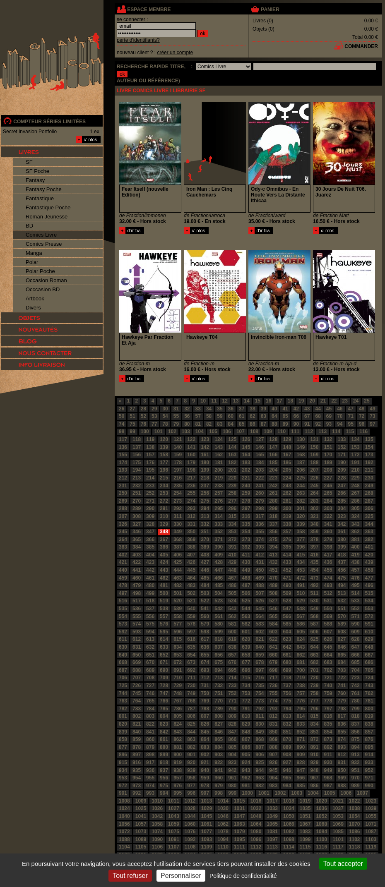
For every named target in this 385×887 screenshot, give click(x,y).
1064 (256, 824)
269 (123, 501)
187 (300, 462)
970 (355, 778)
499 (150, 593)
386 (164, 547)
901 (191, 755)
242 (273, 486)
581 (232, 624)
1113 (272, 847)
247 (342, 486)
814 (300, 716)
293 (191, 508)
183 (246, 462)
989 (355, 786)
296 (232, 508)
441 (136, 570)
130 (300, 439)
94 (339, 424)
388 (191, 547)
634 (177, 647)
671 (164, 662)
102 (172, 431)
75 (132, 424)
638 (232, 647)
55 (176, 416)
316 (246, 516)
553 (369, 608)
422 (136, 562)
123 (205, 439)
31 (176, 409)
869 (273, 739)
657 (232, 655)
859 (136, 739)
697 (259, 670)
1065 (272, 824)
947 (300, 770)
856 (355, 732)
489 (273, 585)
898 (150, 755)
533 (355, 601)
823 (164, 724)
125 (232, 439)
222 (259, 478)
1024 (124, 808)
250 (123, 493)
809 (232, 716)
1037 (338, 808)
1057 (141, 824)
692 (191, 670)
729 (177, 685)
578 (191, 624)
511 (314, 593)
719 (300, 678)
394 (273, 547)
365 (136, 539)
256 (205, 493)
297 (246, 508)
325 (369, 516)
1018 (288, 801)
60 (230, 416)
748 (177, 693)
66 (296, 416)
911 (328, 755)
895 (369, 747)
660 (273, 655)
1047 (239, 816)
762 (369, 693)
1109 (206, 847)
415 (300, 555)
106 (227, 431)
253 (164, 493)
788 (205, 709)
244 (300, 486)
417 (328, 555)
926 (273, 762)
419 (355, 555)
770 (218, 701)
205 (287, 470)
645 (328, 647)
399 (342, 547)
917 (150, 762)
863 (191, 739)
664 (328, 655)
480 (150, 585)
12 (225, 401)
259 (246, 493)
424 (164, 562)
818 (355, 716)
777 (314, 701)
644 (314, 647)
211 (369, 470)
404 (150, 555)
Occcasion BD (43, 289)
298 (259, 508)
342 (342, 524)
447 (218, 570)
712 (205, 678)
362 (355, 532)
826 (205, 724)
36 (230, 409)
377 (300, 539)
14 (246, 401)
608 (342, 632)
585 (287, 624)
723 (355, 678)
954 (136, 778)
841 (150, 732)
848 (246, 732)
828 (232, 724)
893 (342, 747)
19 (301, 401)
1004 (313, 793)
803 (150, 716)
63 (263, 416)
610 (369, 632)
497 (123, 593)
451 (273, 570)
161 (205, 455)
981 (246, 786)
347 (150, 532)
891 (314, 747)
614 (164, 639)
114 (336, 431)
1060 (190, 824)
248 (355, 486)
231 (123, 486)
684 (342, 662)
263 (300, 493)
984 (287, 786)
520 (177, 601)
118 (136, 439)
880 (164, 747)
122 (191, 439)
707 (136, 678)
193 (123, 470)
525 (246, 601)
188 (314, 462)
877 (123, 747)
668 (123, 662)
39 (263, 409)
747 (164, 693)
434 (300, 562)
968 (328, 778)
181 (218, 462)
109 (268, 431)
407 (191, 555)
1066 (288, 824)
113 (322, 431)
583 (259, 624)
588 (328, 624)
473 (314, 578)
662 (300, 655)
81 (198, 424)
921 (205, 762)
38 (252, 409)
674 (205, 662)
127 (259, 439)
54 (165, 416)
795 (300, 709)
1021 (338, 801)
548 (300, 608)
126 (246, 439)
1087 (371, 831)
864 (205, 739)
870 (287, 739)
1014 (223, 801)
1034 (288, 808)
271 (150, 501)
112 (309, 431)
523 (218, 601)
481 (164, 585)
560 (205, 616)
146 (259, 447)
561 (218, 616)
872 (314, 739)
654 (191, 655)
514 (355, 593)
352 (218, 532)
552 (355, 608)
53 (154, 416)
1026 (157, 808)
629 (369, 639)
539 (177, 608)
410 (232, 555)
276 (218, 501)
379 (328, 539)
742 (355, 685)
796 (314, 709)
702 (328, 670)
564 (259, 616)
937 (164, 770)
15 (257, 401)
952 (369, 770)
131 (314, 439)
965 (287, 778)
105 (213, 431)
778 (328, 701)
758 (314, 693)
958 (191, 778)
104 (199, 431)
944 (259, 770)
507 (259, 593)
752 (232, 693)
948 (314, 770)
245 (314, 486)
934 (123, 770)
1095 (239, 839)
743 (369, 685)
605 (300, 632)
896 (123, 755)
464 (191, 578)
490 (287, 585)
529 (300, 601)
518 (150, 601)
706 (123, 678)
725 (123, 685)
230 (369, 478)
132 (328, 439)
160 (191, 455)
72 (361, 416)
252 (150, 493)
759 (328, 693)
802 (136, 716)
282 (300, 501)
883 (205, 747)
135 (369, 439)
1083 (305, 831)
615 (177, 639)
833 (300, 724)
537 (150, 608)
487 (246, 585)
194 (136, 470)
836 (342, 724)
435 (314, 562)
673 (191, 662)
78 (165, 424)
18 (290, 401)
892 (328, 747)
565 (273, 616)
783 (136, 709)
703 (342, 670)
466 (218, 578)
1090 (157, 839)
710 (177, 678)
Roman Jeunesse (46, 216)
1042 (157, 816)
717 (273, 678)
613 (150, 639)
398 (328, 547)
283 (314, 501)
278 (246, 501)
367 (164, 539)
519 (164, 601)
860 (150, 739)
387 (177, 547)
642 (287, 647)
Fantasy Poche (44, 189)
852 (300, 732)
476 (355, 578)
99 (132, 431)
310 (164, 516)
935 (136, 770)
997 (205, 793)
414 (287, 555)
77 (154, 424)
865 (218, 739)
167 (287, 455)
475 (342, 578)
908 (287, 755)
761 (355, 693)
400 (355, 547)
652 (164, 655)
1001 (264, 793)
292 (177, 508)
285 (342, 501)
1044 (190, 816)
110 (281, 431)
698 (273, 670)
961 (232, 778)
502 (191, 593)
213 (136, 478)
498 (136, 593)
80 (187, 424)
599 (218, 632)
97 (372, 424)
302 (314, 508)
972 (123, 786)
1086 (354, 831)
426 (191, 562)
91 (307, 424)
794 (287, 709)
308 (136, 516)
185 (273, 462)
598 (205, 632)
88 (274, 424)
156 (136, 455)
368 (177, 539)
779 (342, 701)
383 (123, 547)
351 (205, 532)
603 (273, 632)
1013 (206, 801)
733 (232, 685)
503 (205, 593)
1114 (288, 847)
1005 (329, 793)
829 (246, 724)
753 (246, 693)
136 (123, 447)
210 (355, 470)
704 (355, 670)
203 (259, 470)
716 (259, 678)
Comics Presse (44, 244)
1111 (239, 847)
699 (287, 670)
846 (218, 732)
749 (191, 693)
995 (177, 793)
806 (191, 716)
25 (366, 401)
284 (328, 501)
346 (136, 532)
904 (232, 755)
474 (328, 578)
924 (246, 762)
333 (218, 524)
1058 (157, 824)
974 (150, 786)
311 (177, 516)
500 (164, 593)
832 (287, 724)
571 (355, 616)
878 (136, 747)
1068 (321, 824)
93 (329, 424)
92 (317, 424)
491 (300, 585)
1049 (272, 816)
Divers (33, 307)
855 (342, 732)
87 (263, 424)
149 (300, 447)
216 (177, 478)
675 (218, 662)
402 (123, 555)
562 (232, 616)
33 (198, 409)
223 (273, 478)
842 (164, 732)
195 (150, 470)
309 (150, 516)
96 (361, 424)
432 (273, 562)
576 (164, 624)
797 (328, 709)
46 (339, 409)
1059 (173, 824)
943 (246, 770)
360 (328, 532)
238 (218, 486)
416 (314, 555)
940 (205, 770)
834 (314, 724)
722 (342, 678)
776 (300, 701)
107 (240, 431)
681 (300, 662)
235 (177, 486)
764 (136, 701)
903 (218, 755)
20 (312, 401)
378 (314, 539)
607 (328, 632)
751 (218, 693)
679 (273, 662)
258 (232, 493)
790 (232, 709)
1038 (354, 808)
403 (136, 555)
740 (328, 685)
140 (177, 447)
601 (246, 632)
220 (232, 478)
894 (355, 747)
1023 (371, 801)
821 (136, 724)
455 (328, 570)
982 (259, 786)
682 (314, 662)
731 (205, 685)
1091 (173, 839)
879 (150, 747)
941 (218, 770)
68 (317, 416)
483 (191, 585)
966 (300, 778)
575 (150, 624)
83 (219, 424)
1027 (173, 808)
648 (369, 647)
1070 (354, 824)
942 (232, 770)
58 (209, 416)
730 (191, 685)
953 (123, 778)
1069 (338, 824)
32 (187, 409)
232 (136, 486)
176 (150, 462)
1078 (223, 831)
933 (369, 762)
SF (29, 162)
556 (150, 616)
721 (328, 678)
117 (123, 439)
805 (177, 716)
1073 (141, 831)
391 (232, 547)
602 (259, 632)
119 (150, 439)
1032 (256, 808)
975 (164, 786)
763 (123, 701)
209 (342, 470)
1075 (173, 831)
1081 (272, 831)
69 (329, 416)
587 (314, 624)
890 (300, 747)
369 (191, 539)
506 (246, 593)
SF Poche (37, 171)
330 (177, 524)
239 (232, 486)
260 (259, 493)
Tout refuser (130, 875)
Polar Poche (40, 271)
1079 (239, 831)
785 (164, 709)
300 (287, 508)
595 (164, 632)
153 (355, 447)
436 (328, 562)
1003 (296, 793)
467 (232, 578)
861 (164, 739)
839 (123, 732)
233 (150, 486)
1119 (371, 847)
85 (241, 424)
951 (355, 770)
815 (314, 716)
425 (177, 562)
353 (232, 532)
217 (191, 478)
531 (328, 601)
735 (259, 685)
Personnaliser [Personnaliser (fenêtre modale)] (181, 875)
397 (314, 547)
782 (123, 709)
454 (314, 570)
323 (342, 516)
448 (232, 570)
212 (123, 478)
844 (191, 732)
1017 (272, 801)
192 (369, 462)
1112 (256, 847)
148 (287, 447)
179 (191, 462)
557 (164, 616)
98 (121, 431)
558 (177, 616)
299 (273, 508)
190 (342, 462)
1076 (190, 831)
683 (328, 662)
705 (369, 670)
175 (136, 462)
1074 (157, 831)
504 (218, 593)
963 (259, 778)
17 (279, 401)
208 (328, 470)
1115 (305, 847)
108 (254, 431)
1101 (338, 839)
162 (218, 455)
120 (164, 439)
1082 (288, 831)
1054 (354, 816)
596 (177, 632)
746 (150, 693)
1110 (223, 847)
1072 (124, 831)
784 (150, 709)
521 (191, 601)
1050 (288, 816)
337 (273, 524)
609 (355, 632)
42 (296, 409)
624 (300, 639)
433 (287, 562)
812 (273, 716)
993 (150, 793)
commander (361, 46)
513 (342, 593)
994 (164, 793)
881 (177, 747)
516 (123, 601)
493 (328, 585)
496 (369, 585)
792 (259, 709)
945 (273, 770)
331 (191, 524)
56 (187, 416)
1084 (321, 831)
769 (205, 701)
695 (232, 670)
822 (150, 724)
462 (164, 578)
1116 (321, 847)
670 (150, 662)
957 (177, 778)
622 (273, 639)
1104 (124, 847)
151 (328, 447)
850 (273, 732)
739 (314, 685)
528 (287, 601)
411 (246, 555)
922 (218, 762)
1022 (354, 801)
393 (259, 547)
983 (273, 786)
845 (205, 732)
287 (369, 501)
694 (218, 670)
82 (209, 424)
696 (246, 670)
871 (300, 739)
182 (232, 462)
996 (191, 793)
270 (136, 501)
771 (232, 701)
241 (259, 486)
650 (136, 655)
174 (123, 462)
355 (259, 532)
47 (351, 409)
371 (218, 539)
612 (136, 639)
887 (259, 747)
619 (232, 639)
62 (252, 416)
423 (150, 562)
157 (150, 455)
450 (259, 570)
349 (177, 532)
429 (232, 562)
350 (191, 532)
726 (136, 685)
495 (355, 585)
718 (287, 678)
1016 (256, 801)
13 (235, 401)
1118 (354, 847)
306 (369, 508)
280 (273, 501)
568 (314, 616)
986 (314, 786)
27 (132, 409)
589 (342, 624)
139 (164, 447)
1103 (371, 839)
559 (191, 616)
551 (342, 608)
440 (123, 570)
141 (191, 447)
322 (328, 516)
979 (218, 786)
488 (259, 585)
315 (232, 516)
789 (218, 709)
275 (205, 501)
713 (218, 678)
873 (328, 739)
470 (273, 578)
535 (123, 608)
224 (287, 478)
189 (328, 462)
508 (273, 593)
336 (259, 524)
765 (150, 701)
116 (363, 431)
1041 (141, 816)
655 (205, 655)
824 (177, 724)
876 (369, 739)
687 (123, 670)
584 (273, 624)
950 (342, 770)
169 (314, 455)
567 (300, 616)
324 (355, 516)
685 (355, 662)
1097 (272, 839)
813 (287, 716)
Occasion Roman (46, 280)
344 (369, 524)
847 (232, 732)
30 (165, 409)
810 (246, 716)
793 (273, 709)
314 (218, 516)
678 (259, 662)
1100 (321, 839)
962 (246, 778)
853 (314, 732)
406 (177, 555)
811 (259, 716)
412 (259, 555)
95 (351, 424)
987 (328, 786)
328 (150, 524)
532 (342, 601)
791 (246, 709)
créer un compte (175, 52)
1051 (305, 816)
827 (218, 724)
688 (136, 670)
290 (150, 508)
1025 (141, 808)
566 (287, 616)
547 (287, 608)
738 (300, 685)
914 (369, 755)
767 (177, 701)
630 (123, 647)
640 (259, 647)
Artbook (35, 298)
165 (259, 455)
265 (328, 493)
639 (246, 647)
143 (218, 447)
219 (218, 478)
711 (191, 678)
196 (164, 470)
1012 (190, 801)
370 (205, 539)
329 (164, 524)
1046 (223, 816)
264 (314, 493)
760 (342, 693)
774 (273, 701)
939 (191, 770)
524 (232, 601)
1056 (124, 824)
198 (191, 470)
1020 (321, 801)
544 (246, 608)
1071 (371, 824)
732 (218, 685)
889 (287, 747)
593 (136, 632)
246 (328, 486)
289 (136, 508)
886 (246, 747)
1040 (124, 816)
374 (259, 539)
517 (136, 601)
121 (177, 439)
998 (218, 793)
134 (355, 439)
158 (164, 455)
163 (232, 455)
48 (361, 409)
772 (246, 701)
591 (369, 624)
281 (287, 501)
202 (246, 470)
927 (287, 762)
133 (342, 439)
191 (355, 462)
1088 (124, 839)
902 (205, 755)
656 (218, 655)
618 (218, 639)
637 (218, 647)
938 (177, 770)
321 (314, 516)
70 (339, 416)
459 (123, 578)
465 (205, 578)
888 (273, 747)
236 (191, 486)
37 (241, 409)
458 (369, 570)
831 (273, 724)
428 (218, 562)
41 (285, 409)
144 (232, 447)
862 (177, 739)
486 (232, 585)
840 (136, 732)
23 (345, 401)
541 (205, 608)
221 (246, 478)
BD (29, 226)
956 (164, 778)
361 (342, 532)
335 (246, 524)
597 (191, 632)
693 (205, 670)
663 (314, 655)
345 (123, 532)
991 (123, 793)
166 (273, 455)
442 (150, 570)
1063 (239, 824)
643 (300, 647)
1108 (190, 847)
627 (342, 639)
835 (328, 724)
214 (150, 478)
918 (164, 762)
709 (164, 678)
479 (136, 585)
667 (369, 655)
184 (259, 462)
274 (191, 501)
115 (350, 431)
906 (259, 755)
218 (205, 478)
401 (369, 547)
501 (177, 593)
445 (191, 570)
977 (191, 786)
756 (287, 693)
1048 (256, 816)
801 (123, 716)
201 (232, 470)
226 (314, 478)
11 (214, 401)
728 (164, 685)
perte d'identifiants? (138, 40)
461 (150, 578)
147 (273, 447)
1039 (371, 808)
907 (273, 755)
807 (205, 716)
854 (328, 732)
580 (218, 624)
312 (191, 516)
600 (232, 632)
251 (136, 493)
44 (317, 409)
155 (123, 455)
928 (300, 762)
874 (342, 739)
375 (273, 539)
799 (355, 709)
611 (123, 639)
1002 (280, 793)
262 (287, 493)
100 (145, 431)
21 (323, 401)
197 (177, 470)
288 (123, 508)
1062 (223, 824)
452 (287, 570)
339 (300, 524)
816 (328, 716)
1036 (321, 808)
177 (164, 462)
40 (274, 409)
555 (136, 616)
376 (287, 539)
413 (273, 555)
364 (123, 539)
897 (136, 755)
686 (369, 662)
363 (369, 532)
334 (232, 524)
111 (295, 431)
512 (328, 593)
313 (205, 516)
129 (287, 439)
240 (246, 486)
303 (328, 508)
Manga (34, 253)
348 (164, 532)
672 (177, 662)
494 (342, 585)
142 (205, 447)
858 (123, 739)
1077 (206, 831)
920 (191, 762)
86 (252, 424)
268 (369, 493)
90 (296, 424)
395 (287, 547)
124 (218, 439)
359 (314, 532)
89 (285, 424)
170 (328, 455)
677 (246, 662)
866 (232, 739)
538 (164, 608)
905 (246, 755)
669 (136, 662)
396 (300, 547)
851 (287, 732)
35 (219, 409)
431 (259, 562)
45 (329, 409)
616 (191, 639)
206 (300, 470)
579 (205, 624)
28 (143, 409)
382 (369, 539)
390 (218, 547)
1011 (173, 801)
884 (218, 747)
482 (177, 585)
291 (164, 508)
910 (314, 755)
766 (164, 701)
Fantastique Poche (48, 207)
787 (191, 709)
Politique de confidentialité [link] (243, 876)
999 (232, 793)
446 (205, 570)
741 (342, 685)
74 (121, 424)
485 (218, 585)
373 (246, 539)
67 (307, 416)
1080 (256, 831)
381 (355, 539)
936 (150, 770)
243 (287, 486)
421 (123, 562)
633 (164, 647)
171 (342, 455)
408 (205, 555)
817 (342, 716)
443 (164, 570)
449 (246, 570)
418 (342, 555)
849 (259, 732)
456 (342, 570)
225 (300, 478)
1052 (321, 816)
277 (232, 501)
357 (287, 532)
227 (328, 478)
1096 (256, 839)
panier (270, 9)
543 (232, 608)
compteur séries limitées (49, 122)
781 (369, 701)
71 (351, 416)
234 (164, 486)
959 (205, 778)
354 (246, 532)
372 (232, 539)
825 (191, 724)
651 (150, 655)
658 (246, 655)
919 (177, 762)
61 (241, 416)
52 (143, 416)
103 (186, 431)
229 (355, 478)
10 (203, 401)
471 (287, 578)
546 (273, 608)
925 (259, 762)
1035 (305, 808)
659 (259, 655)
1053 (338, 816)
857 (369, 732)
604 (287, 632)
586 (300, 624)
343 (355, 524)
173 (369, 455)
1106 (157, 847)
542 (218, 608)
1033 (272, 808)
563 (246, 616)
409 (218, 555)
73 (372, 416)
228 (342, 478)
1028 (190, 808)
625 (314, 639)
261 (273, 493)
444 (177, 570)
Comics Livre (41, 235)
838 (369, 724)
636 (205, 647)
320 (300, 516)
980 (232, 786)
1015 (239, 801)
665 (342, 655)
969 (342, 778)
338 (287, 524)
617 (205, 639)
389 (205, 547)
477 (369, 578)
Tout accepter (343, 863)
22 (334, 401)
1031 (239, 808)
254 (177, 493)
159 (177, 455)
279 (259, 501)
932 (355, 762)
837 (355, 724)
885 (232, 747)
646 (342, 647)
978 (205, 786)
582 (246, 624)
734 (246, 685)
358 (300, 532)
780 (355, 701)
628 (355, 639)
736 (273, 685)
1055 (371, 816)
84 (230, 424)
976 (177, 786)
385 (150, 547)
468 (246, 578)
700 (300, 670)
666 (355, 655)
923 (232, 762)
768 (191, 701)
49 (372, 409)
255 (191, 493)
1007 (362, 793)
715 (246, 678)
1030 (223, 808)
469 (259, 578)
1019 (305, 801)
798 (342, 709)
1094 (223, 839)
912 (342, 755)
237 (205, 486)
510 (300, 593)
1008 (124, 801)
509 (287, 593)
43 (307, 409)
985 (300, 786)
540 (191, 608)
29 (154, 409)
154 (369, 447)
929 (314, 762)
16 (268, 401)
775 (287, 701)
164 (246, 455)
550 (328, 608)
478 (123, 585)
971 (369, 778)
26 (121, 409)
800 (369, 709)
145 (246, 447)
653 (177, 655)
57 (198, 416)
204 (273, 470)
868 (259, 739)
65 (285, 416)
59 (219, 416)
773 (259, 701)
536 (136, 608)
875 (355, 739)
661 (287, 655)
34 (209, 409)
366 (150, 539)
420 (369, 555)
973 (136, 786)
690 (164, 670)
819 (369, 716)
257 (218, 493)
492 (314, 585)
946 (287, 770)
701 (314, 670)
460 (136, 578)
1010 (157, 801)
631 (136, 647)
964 (273, 778)
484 (205, 585)
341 (328, 524)
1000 (247, 793)
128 (273, 439)
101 (158, 431)
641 (273, 647)
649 (123, 655)
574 (136, 624)
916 (136, 762)
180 (205, 462)
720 (314, 678)
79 (176, 424)
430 (246, 562)
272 (164, 501)
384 (136, 547)
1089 (141, 839)
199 (205, 470)
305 (355, 508)
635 (191, 647)
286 (355, 501)
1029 (206, 808)
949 (328, 770)
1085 (338, 831)
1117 (338, 847)
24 (356, 401)
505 (232, 593)
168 (300, 455)
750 (205, 693)
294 (205, 508)
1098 (288, 839)
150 (314, 447)
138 (150, 447)
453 (300, 570)
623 (287, 639)
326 (123, 524)
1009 (141, 801)
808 (218, 716)
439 (369, 562)
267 (355, 493)
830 (259, 724)
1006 (346, 793)
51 (132, 416)
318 (273, 516)
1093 (206, 839)
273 (177, 501)
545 (259, 608)
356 (273, 532)
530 (314, 601)
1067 (305, 824)
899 (164, 755)
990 (369, 786)
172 (355, 455)
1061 (206, 824)
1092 (190, 839)
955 (150, 778)
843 (177, 732)
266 (342, 493)
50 (121, 416)
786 (177, 709)
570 (342, 616)
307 (123, 516)
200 (218, 470)
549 (314, 608)
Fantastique (40, 198)
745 (136, 693)
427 (205, 562)
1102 (354, 839)
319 (287, 516)
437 (342, 562)
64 (274, 416)
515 (369, 593)
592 (123, 632)
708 (150, 678)
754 (259, 693)
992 (136, 793)
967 (314, 778)
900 (177, 755)
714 (232, 678)
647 (355, 647)
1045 (206, 816)
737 (287, 685)
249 (369, 486)
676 (232, 662)
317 (259, 516)
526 (259, 601)
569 (328, 616)
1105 (141, 847)
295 (218, 508)
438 (355, 562)
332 (205, 524)
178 (177, 462)
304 (342, 508)
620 (246, 639)
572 (369, 616)
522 (205, 601)
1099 (305, 839)
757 (300, 693)
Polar (32, 262)
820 (123, 724)
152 (342, 447)
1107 (173, 847)
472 (300, 578)
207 (314, 470)
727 (150, 685)
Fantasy (35, 180)
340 (314, 524)
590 (355, 624)
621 (259, 639)
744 (123, 693)
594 (150, 632)
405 (164, 555)
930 (328, 762)
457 (355, 570)
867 (246, 739)
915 (123, 762)
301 (300, 508)
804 (164, 716)
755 (273, 693)
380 (342, 539)
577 (177, 624)
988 (342, 786)
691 (177, 670)
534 (369, 601)
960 (218, 778)
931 (342, 762)
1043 (173, 816)
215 (164, 478)
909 (300, 755)
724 (369, 678)
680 (287, 662)
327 (136, 524)
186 (287, 462)
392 (246, 547)
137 (136, 447)
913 (355, 755)
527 (273, 601)
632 (150, 647)
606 (314, 632)
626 (328, 639)
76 (143, 424)
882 (191, 747)
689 (150, 670)
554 (123, 616)
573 (123, 624)
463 (177, 578)
